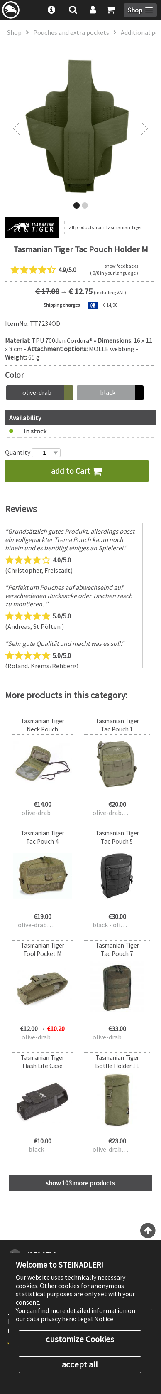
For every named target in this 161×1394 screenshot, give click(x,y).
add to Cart (76, 471)
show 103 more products (80, 1183)
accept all (80, 1364)
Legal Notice (95, 1319)
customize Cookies (80, 1339)
